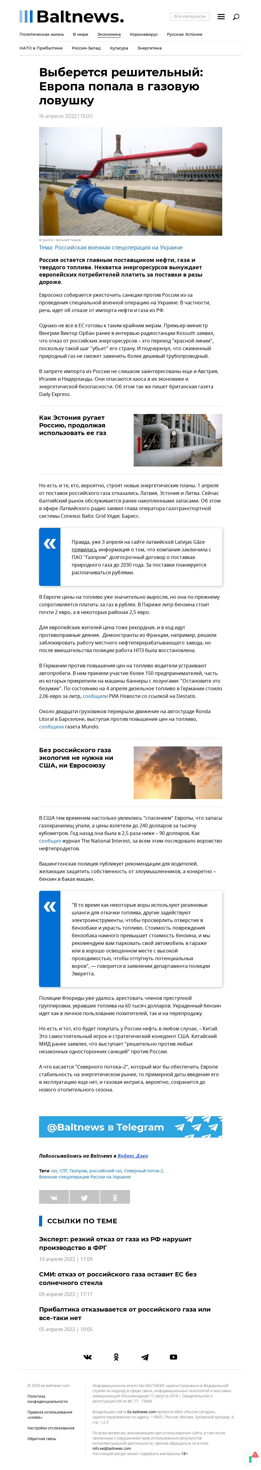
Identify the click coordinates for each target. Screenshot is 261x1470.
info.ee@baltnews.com (111, 1448)
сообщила (51, 727)
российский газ (105, 1171)
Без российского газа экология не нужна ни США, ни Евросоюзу (76, 757)
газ (54, 1171)
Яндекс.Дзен (133, 1156)
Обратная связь (41, 1439)
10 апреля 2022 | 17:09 (65, 1259)
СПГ (63, 1171)
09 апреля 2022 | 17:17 (65, 1294)
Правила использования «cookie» (49, 1415)
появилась (84, 550)
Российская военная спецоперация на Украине (119, 248)
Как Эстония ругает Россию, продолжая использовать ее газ (72, 425)
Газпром (78, 1171)
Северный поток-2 (143, 1171)
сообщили (95, 696)
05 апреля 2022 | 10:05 (65, 1329)
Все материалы (190, 16)
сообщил (50, 841)
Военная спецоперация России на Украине (85, 1177)
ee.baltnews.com (141, 1412)
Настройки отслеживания (50, 1428)
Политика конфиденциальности (47, 1399)
